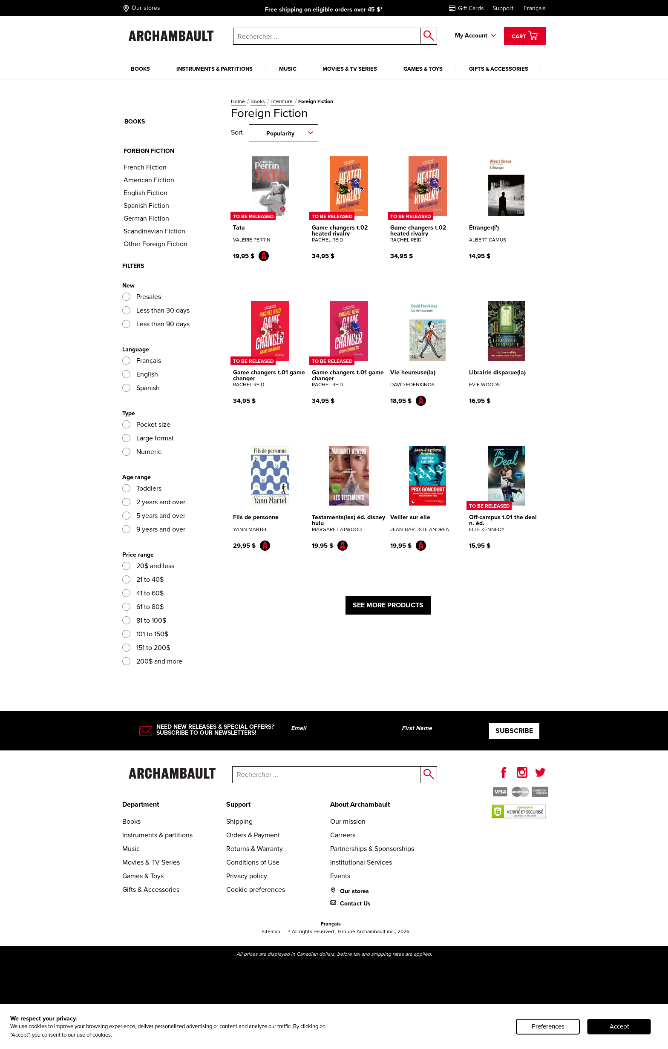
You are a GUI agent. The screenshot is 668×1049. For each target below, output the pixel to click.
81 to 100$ (144, 620)
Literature (282, 101)
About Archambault (360, 804)
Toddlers (141, 488)
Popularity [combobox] (280, 133)
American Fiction (149, 180)
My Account (471, 35)
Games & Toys (423, 69)
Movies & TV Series (349, 69)
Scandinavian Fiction (154, 231)
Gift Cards (466, 8)
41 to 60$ (143, 593)
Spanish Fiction (146, 205)
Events (340, 876)
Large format (148, 438)
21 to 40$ (143, 579)
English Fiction (145, 193)
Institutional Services (361, 862)
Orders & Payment (253, 835)
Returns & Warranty (254, 849)
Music (288, 69)
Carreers (342, 835)
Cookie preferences (255, 889)
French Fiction (145, 167)
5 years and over (153, 515)
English (140, 374)
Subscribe (514, 731)
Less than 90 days (156, 324)
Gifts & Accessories (498, 69)
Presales (141, 297)
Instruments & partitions (214, 69)
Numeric (141, 452)
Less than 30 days (156, 310)
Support (502, 8)
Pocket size (146, 424)
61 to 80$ (143, 607)
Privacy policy (246, 876)
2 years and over (153, 502)
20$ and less (148, 566)
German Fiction (146, 218)
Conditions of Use (252, 862)
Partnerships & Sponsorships (372, 849)
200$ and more (152, 661)
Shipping (239, 821)
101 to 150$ (145, 634)
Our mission (348, 821)
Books (140, 69)
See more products (388, 605)
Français (535, 8)
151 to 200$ (146, 647)
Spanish (141, 388)
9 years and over (153, 529)
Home (238, 101)
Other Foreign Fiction (155, 244)
